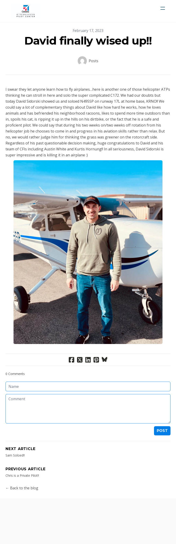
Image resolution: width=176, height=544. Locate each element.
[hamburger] (162, 8)
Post (162, 430)
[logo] (25, 11)
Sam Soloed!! (15, 455)
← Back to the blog (22, 487)
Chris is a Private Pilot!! (22, 475)
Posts (93, 60)
